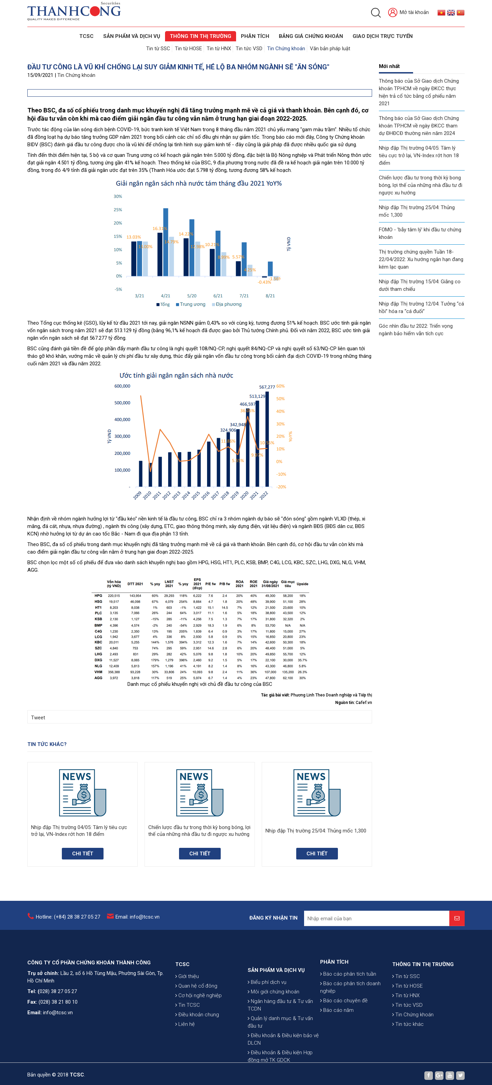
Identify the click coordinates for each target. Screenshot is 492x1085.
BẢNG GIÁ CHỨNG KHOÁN (311, 36)
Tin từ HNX (219, 48)
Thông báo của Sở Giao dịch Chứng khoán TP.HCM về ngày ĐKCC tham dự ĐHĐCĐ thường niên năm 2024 (419, 125)
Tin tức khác (408, 1048)
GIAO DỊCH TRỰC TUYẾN (383, 36)
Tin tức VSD (249, 48)
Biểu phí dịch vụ (267, 1017)
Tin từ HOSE (188, 48)
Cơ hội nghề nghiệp (198, 1020)
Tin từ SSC (158, 48)
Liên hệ (185, 1048)
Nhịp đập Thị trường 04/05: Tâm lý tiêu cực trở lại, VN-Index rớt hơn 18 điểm (419, 155)
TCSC (86, 36)
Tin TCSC (187, 1029)
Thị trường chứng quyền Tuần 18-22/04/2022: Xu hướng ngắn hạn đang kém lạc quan (421, 259)
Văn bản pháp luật (330, 48)
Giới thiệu (187, 1001)
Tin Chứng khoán (286, 48)
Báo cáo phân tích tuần (348, 994)
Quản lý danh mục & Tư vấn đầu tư (280, 1057)
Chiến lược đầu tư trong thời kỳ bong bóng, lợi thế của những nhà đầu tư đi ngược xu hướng (420, 185)
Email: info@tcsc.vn (137, 921)
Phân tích (255, 36)
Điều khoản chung (197, 1039)
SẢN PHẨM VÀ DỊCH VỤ (131, 36)
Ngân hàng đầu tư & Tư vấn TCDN (280, 1040)
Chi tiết (82, 854)
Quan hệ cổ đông (196, 1010)
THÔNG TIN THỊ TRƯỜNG (200, 36)
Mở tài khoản (408, 13)
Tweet (38, 718)
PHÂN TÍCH (334, 982)
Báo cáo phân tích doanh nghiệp (350, 1008)
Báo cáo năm (337, 1031)
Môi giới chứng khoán (273, 1027)
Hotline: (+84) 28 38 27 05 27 (68, 921)
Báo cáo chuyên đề (344, 1021)
